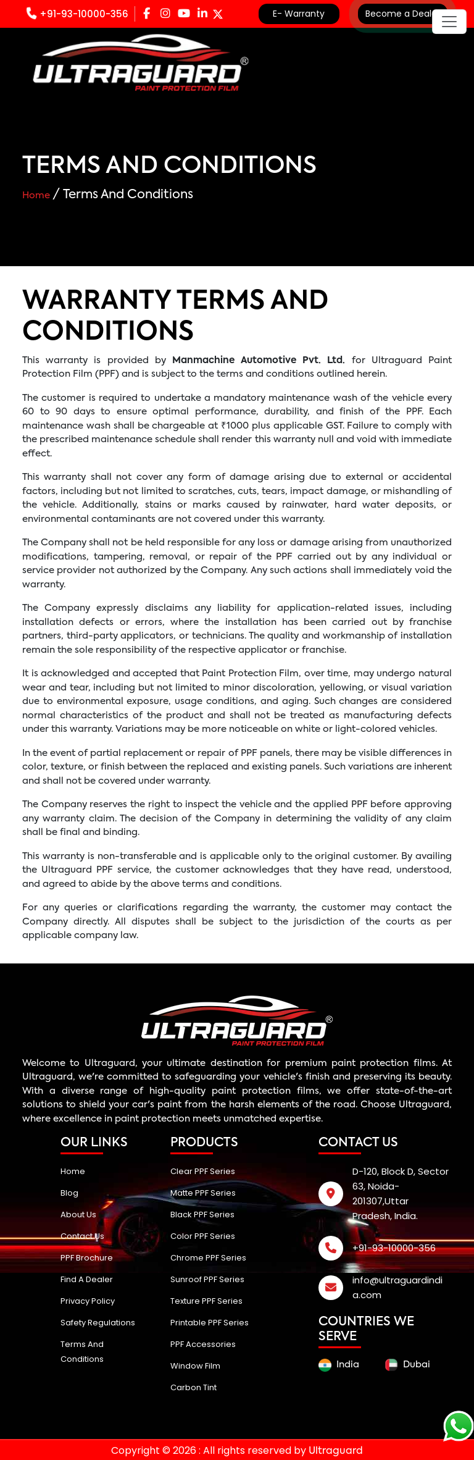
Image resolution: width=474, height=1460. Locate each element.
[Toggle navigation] (449, 21)
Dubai (407, 1365)
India (338, 1365)
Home (37, 195)
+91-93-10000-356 (77, 13)
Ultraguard (110, 1063)
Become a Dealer (402, 13)
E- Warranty (299, 13)
